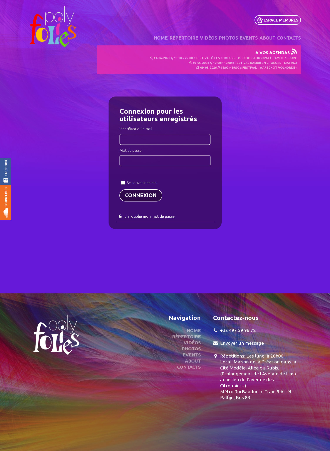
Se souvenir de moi (142, 183)
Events (249, 37)
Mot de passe (130, 150)
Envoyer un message (242, 343)
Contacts (289, 37)
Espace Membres (281, 20)
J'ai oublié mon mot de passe (150, 216)
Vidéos (208, 37)
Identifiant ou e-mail (135, 129)
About (267, 37)
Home (161, 37)
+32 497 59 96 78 (238, 330)
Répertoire (183, 37)
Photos (228, 37)
